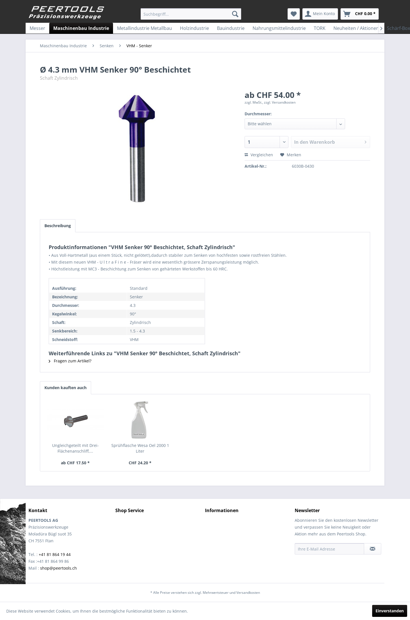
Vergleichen (259, 154)
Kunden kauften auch (65, 387)
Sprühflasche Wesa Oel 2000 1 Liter (140, 448)
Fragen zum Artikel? (70, 361)
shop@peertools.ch (58, 568)
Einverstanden (390, 610)
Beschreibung (57, 225)
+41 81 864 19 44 (55, 554)
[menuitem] (191, 14)
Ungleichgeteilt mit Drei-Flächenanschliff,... (75, 448)
